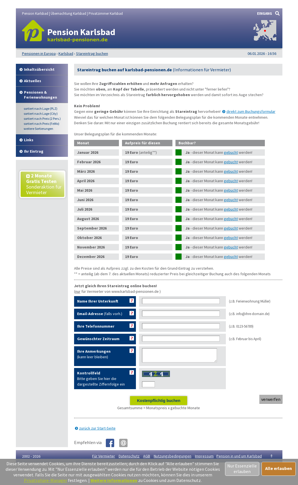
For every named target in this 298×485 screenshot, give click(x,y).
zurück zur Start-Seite (97, 430)
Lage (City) (41, 113)
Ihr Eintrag (33, 151)
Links (28, 139)
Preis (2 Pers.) (42, 118)
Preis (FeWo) (41, 123)
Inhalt (39, 69)
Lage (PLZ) (40, 108)
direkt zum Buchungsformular (250, 111)
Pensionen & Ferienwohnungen (40, 95)
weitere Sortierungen (38, 128)
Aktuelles (32, 80)
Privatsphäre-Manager (45, 480)
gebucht (231, 152)
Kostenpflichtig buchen (158, 403)
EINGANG (264, 13)
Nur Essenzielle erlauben (242, 468)
